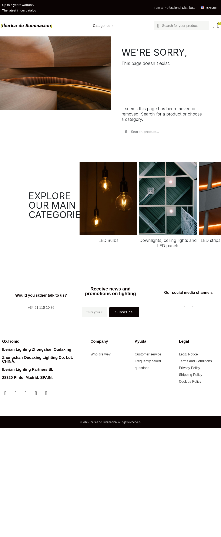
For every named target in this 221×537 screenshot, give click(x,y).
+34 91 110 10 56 (41, 307)
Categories (103, 26)
